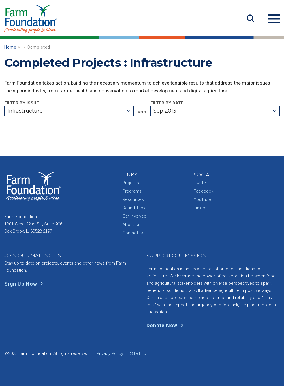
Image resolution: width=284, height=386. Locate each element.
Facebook (203, 191)
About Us (131, 224)
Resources (133, 199)
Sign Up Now (25, 284)
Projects (131, 182)
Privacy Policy (110, 353)
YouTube (202, 199)
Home (10, 47)
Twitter (200, 182)
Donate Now (166, 325)
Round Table (135, 207)
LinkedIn (202, 207)
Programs (132, 191)
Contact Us (133, 232)
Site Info (138, 353)
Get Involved (134, 216)
